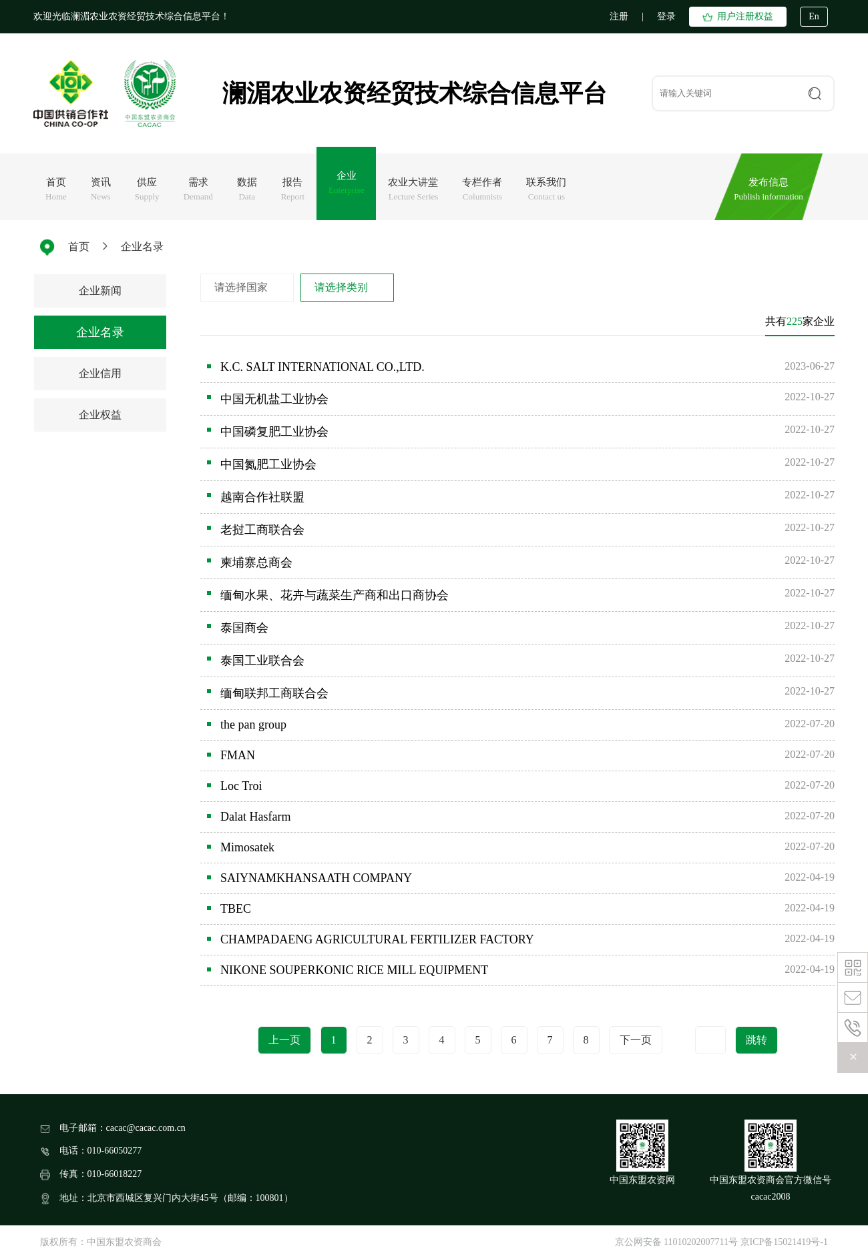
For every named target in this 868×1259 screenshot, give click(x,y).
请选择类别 (341, 287)
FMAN (237, 755)
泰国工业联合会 (262, 660)
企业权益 (100, 414)
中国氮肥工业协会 (268, 464)
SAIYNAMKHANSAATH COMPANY (316, 878)
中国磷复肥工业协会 (274, 431)
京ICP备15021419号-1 (784, 1242)
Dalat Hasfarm (255, 816)
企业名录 (142, 246)
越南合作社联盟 (262, 497)
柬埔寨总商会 (256, 562)
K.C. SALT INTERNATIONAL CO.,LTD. (322, 367)
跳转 (756, 1039)
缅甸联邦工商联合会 (274, 693)
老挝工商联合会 (262, 529)
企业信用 (100, 373)
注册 (619, 16)
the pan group (253, 724)
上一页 (284, 1039)
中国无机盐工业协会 (274, 399)
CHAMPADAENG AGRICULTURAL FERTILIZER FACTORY (377, 939)
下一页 (636, 1039)
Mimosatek (247, 847)
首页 (78, 246)
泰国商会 (244, 628)
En (814, 16)
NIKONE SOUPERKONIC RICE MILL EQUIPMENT (354, 970)
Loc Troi (241, 786)
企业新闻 (100, 290)
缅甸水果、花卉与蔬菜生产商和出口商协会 (334, 595)
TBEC (235, 908)
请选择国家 (241, 287)
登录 (666, 16)
